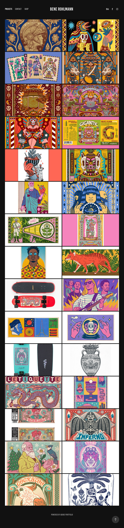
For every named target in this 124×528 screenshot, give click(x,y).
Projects (8, 9)
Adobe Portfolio (66, 514)
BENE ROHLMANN (62, 9)
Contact (18, 9)
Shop (26, 9)
